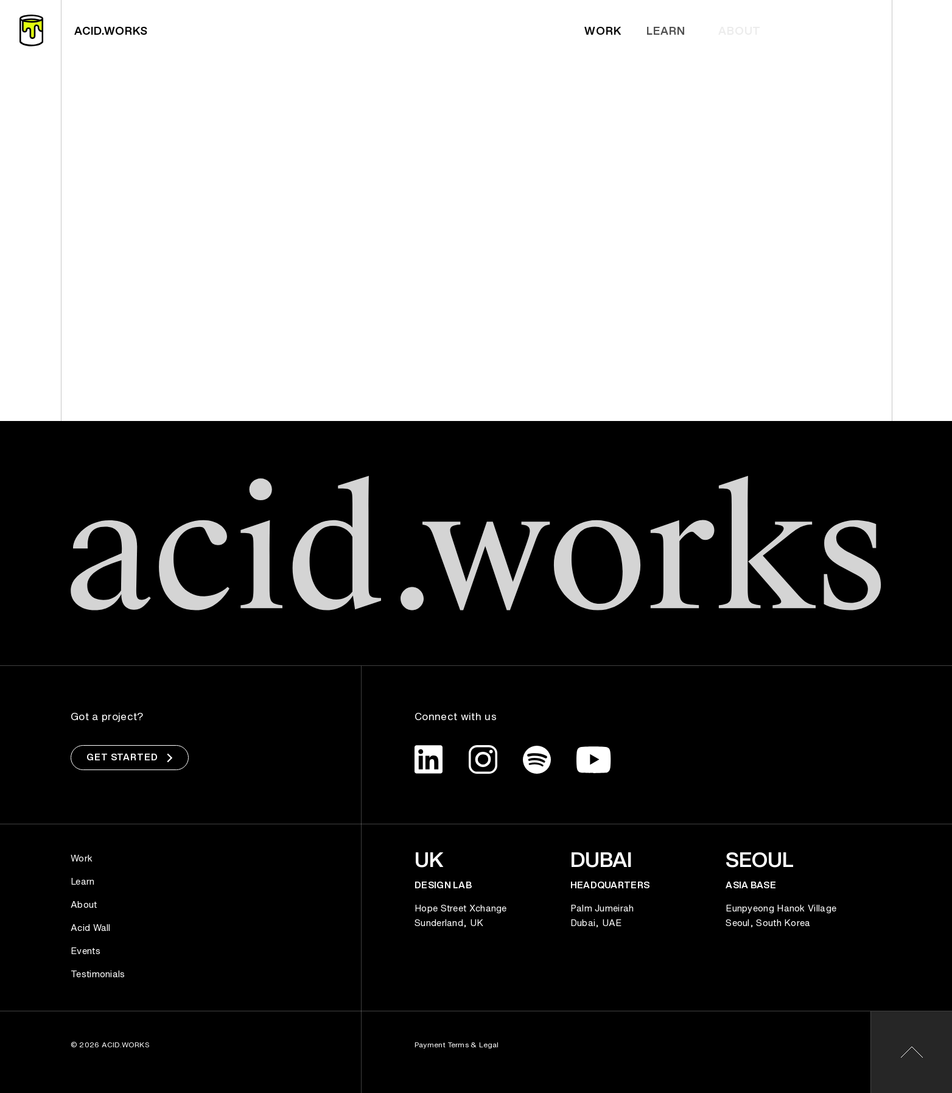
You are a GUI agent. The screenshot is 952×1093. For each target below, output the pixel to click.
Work (605, 30)
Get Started (129, 757)
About (84, 904)
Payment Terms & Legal (457, 1044)
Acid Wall (91, 927)
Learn (672, 30)
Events (85, 950)
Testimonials (98, 973)
